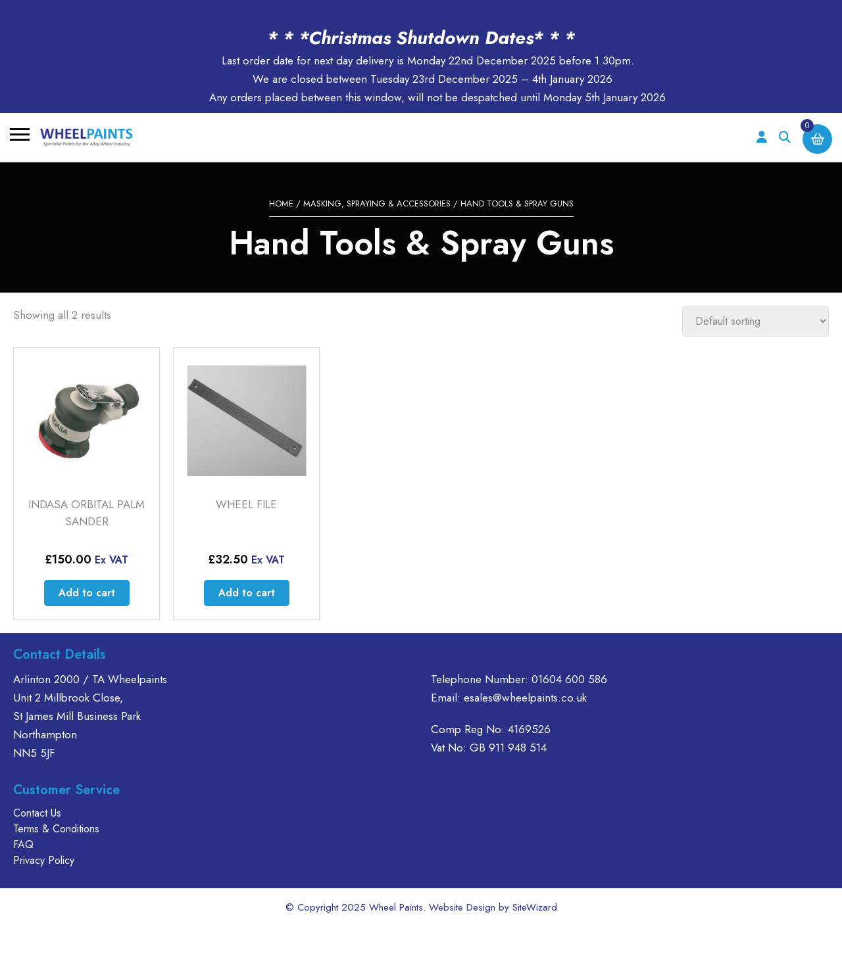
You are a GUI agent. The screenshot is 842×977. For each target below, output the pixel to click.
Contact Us (37, 813)
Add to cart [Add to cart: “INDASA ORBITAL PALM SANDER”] (87, 592)
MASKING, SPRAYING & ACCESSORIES (377, 203)
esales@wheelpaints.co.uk (525, 697)
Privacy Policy (43, 860)
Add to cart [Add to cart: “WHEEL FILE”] (246, 592)
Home (281, 203)
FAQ (23, 844)
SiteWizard (534, 907)
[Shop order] (755, 321)
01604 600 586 (569, 679)
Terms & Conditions (56, 828)
